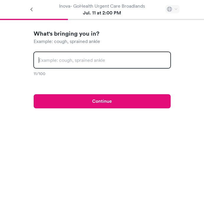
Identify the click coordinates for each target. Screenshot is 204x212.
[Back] (32, 9)
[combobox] (102, 60)
